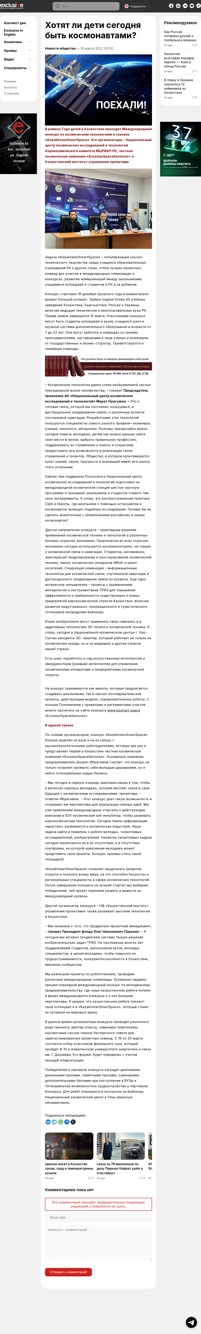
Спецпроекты (15, 68)
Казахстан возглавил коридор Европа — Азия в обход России (179, 60)
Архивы (10, 51)
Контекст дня (15, 23)
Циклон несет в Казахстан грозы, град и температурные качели (69, 1168)
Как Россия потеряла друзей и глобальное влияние (180, 36)
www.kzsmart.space (123, 710)
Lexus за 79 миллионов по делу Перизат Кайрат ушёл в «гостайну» (120, 1168)
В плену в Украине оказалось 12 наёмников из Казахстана (178, 86)
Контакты (10, 87)
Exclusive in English (13, 32)
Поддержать (135, 6)
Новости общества (60, 48)
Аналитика (13, 42)
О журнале (11, 93)
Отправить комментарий (68, 1278)
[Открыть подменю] (29, 42)
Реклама (10, 81)
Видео (9, 59)
